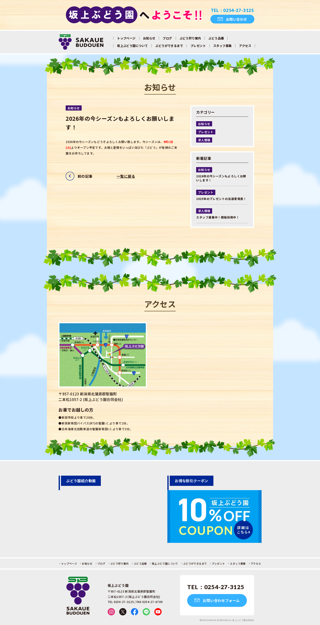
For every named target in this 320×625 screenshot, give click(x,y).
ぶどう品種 (216, 38)
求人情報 (204, 140)
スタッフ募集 (222, 45)
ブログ (167, 38)
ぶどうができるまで (169, 45)
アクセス (245, 45)
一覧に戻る (126, 176)
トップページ (126, 38)
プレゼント (198, 45)
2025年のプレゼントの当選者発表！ (221, 199)
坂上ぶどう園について (132, 45)
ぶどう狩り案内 (190, 38)
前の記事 (85, 176)
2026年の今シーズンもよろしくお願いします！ (221, 178)
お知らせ (149, 38)
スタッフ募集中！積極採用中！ (217, 217)
